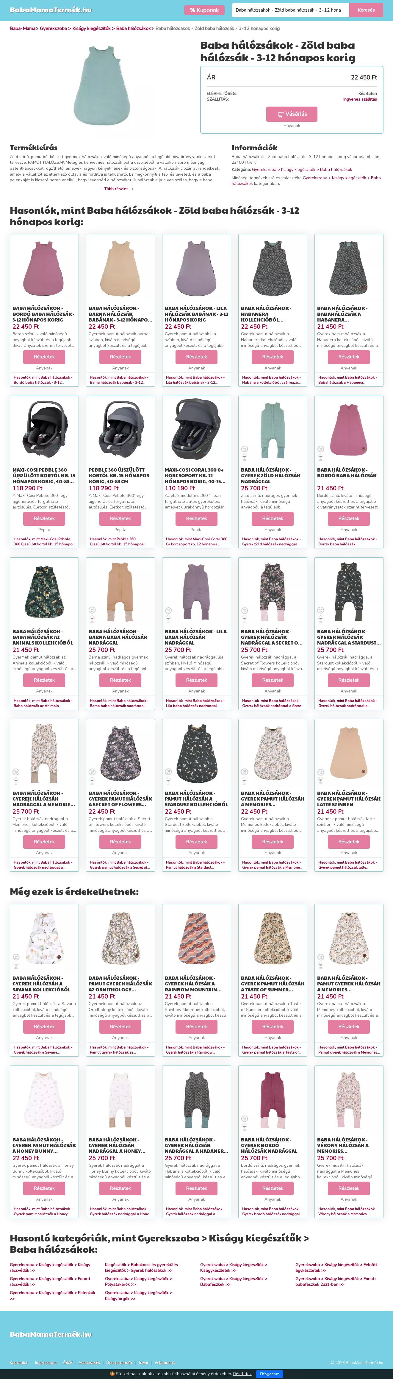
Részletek (44, 357)
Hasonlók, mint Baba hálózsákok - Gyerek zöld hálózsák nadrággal (271, 542)
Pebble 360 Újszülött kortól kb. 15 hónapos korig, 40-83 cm (119, 475)
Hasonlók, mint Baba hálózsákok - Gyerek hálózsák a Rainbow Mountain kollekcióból (195, 1052)
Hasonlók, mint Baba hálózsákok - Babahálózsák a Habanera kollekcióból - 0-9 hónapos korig (347, 382)
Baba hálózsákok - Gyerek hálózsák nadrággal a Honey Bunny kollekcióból (117, 1148)
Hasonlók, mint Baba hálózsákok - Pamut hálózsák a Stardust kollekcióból (195, 867)
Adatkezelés (89, 1363)
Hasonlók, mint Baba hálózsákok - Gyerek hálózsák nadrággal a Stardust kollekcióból (347, 705)
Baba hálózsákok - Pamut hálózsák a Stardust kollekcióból (196, 799)
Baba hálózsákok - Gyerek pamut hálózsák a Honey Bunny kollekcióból (44, 1148)
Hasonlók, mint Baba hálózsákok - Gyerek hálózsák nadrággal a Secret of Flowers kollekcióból (272, 705)
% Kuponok (164, 1363)
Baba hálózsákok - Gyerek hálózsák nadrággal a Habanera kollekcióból (196, 1148)
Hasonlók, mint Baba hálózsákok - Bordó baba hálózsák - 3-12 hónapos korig (43, 382)
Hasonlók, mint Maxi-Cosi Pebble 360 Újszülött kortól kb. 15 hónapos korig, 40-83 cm (44, 544)
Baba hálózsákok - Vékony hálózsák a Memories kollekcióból (343, 1148)
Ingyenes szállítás (360, 99)
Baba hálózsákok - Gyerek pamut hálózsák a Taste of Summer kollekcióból (272, 986)
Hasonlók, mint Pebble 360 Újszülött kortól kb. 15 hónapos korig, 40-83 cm (117, 544)
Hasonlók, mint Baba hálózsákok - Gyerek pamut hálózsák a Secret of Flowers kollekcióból (119, 867)
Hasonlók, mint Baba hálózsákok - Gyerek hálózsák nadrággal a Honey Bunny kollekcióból (120, 1214)
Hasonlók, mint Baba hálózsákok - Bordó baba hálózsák (347, 542)
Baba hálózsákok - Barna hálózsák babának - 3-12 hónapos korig (120, 317)
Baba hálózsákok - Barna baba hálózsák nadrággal (118, 637)
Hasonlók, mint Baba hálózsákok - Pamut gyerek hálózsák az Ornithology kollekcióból (119, 1052)
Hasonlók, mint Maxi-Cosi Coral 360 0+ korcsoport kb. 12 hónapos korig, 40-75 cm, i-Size (196, 544)
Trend (143, 1363)
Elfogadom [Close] (269, 1374)
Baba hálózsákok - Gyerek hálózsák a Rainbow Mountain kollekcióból (191, 986)
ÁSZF (67, 1363)
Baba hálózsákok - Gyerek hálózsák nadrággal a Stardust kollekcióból (346, 640)
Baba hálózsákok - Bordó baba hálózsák (347, 472)
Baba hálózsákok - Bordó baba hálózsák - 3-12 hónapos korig (43, 314)
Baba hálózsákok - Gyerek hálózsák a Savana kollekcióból (41, 983)
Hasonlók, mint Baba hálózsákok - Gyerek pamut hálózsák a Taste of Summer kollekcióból (271, 1052)
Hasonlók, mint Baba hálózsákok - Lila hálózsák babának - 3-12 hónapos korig (195, 382)
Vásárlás (292, 114)
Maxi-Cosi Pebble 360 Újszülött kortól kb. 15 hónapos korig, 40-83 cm (43, 478)
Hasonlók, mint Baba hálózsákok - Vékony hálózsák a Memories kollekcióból (347, 1214)
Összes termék (119, 1363)
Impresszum (46, 1363)
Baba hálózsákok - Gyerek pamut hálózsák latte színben (349, 799)
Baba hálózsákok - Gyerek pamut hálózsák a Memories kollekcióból (272, 802)
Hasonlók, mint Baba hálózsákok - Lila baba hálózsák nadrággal (195, 703)
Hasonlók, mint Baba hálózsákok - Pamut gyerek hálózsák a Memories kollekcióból (347, 1052)
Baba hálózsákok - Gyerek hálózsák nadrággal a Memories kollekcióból (42, 802)
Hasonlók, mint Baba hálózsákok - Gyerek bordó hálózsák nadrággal (271, 1211)
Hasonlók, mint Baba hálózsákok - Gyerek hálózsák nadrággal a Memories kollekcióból (43, 867)
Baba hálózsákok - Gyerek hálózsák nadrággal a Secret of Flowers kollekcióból (272, 640)
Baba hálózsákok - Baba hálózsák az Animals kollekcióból (42, 637)
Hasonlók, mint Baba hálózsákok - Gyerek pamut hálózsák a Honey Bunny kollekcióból (43, 1214)
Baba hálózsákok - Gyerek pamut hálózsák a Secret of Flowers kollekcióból (120, 802)
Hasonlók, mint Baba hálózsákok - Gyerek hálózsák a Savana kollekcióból (43, 1052)
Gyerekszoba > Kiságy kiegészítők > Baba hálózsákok (302, 169)
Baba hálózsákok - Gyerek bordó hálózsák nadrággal (269, 1145)
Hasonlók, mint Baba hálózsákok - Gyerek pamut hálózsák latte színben (347, 867)
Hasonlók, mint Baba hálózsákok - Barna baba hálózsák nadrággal (119, 703)
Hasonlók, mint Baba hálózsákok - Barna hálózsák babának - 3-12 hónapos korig (119, 382)
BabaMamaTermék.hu (51, 9)
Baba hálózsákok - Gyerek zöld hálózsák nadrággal (270, 475)
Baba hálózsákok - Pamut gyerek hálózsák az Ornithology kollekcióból (120, 986)
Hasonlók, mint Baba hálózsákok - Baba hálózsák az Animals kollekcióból (43, 705)
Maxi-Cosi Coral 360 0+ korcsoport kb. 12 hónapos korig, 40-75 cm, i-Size (194, 478)
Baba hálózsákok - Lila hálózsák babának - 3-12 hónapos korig (196, 314)
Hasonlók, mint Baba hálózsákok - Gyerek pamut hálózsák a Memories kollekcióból (272, 867)
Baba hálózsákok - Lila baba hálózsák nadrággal (196, 637)
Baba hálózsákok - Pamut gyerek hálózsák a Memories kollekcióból (349, 986)
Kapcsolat (18, 1363)
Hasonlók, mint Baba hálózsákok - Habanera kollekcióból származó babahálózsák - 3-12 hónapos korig (272, 382)
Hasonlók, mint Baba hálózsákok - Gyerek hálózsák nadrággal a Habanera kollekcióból (195, 1214)
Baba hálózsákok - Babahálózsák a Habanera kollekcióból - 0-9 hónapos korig (342, 319)
